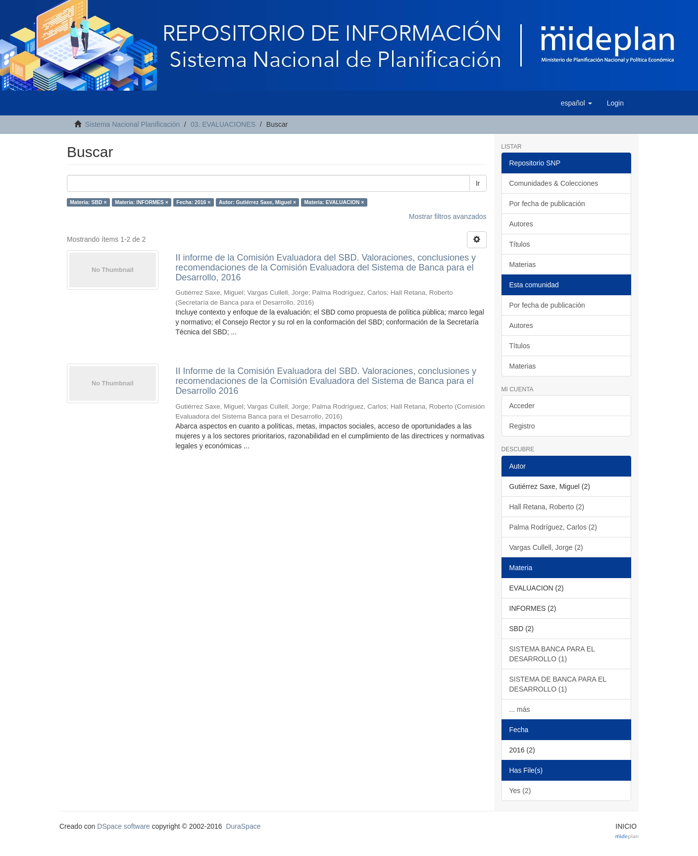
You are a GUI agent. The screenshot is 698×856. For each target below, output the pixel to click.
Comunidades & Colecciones (553, 183)
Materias (522, 264)
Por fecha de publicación (547, 204)
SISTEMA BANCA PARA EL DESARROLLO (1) (552, 654)
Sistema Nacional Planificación (132, 124)
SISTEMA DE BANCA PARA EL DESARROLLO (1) (558, 684)
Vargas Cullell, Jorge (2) (546, 547)
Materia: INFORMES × (141, 202)
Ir (478, 183)
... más (519, 709)
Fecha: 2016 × (193, 202)
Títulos (519, 244)
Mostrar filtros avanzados (447, 216)
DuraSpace (243, 826)
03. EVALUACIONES (223, 124)
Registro (522, 426)
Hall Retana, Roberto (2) (547, 507)
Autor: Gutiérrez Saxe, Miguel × (257, 202)
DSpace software (123, 826)
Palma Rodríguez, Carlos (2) (553, 527)
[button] (576, 103)
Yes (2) (520, 791)
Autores (521, 224)
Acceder (522, 406)
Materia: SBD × (88, 202)
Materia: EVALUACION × (334, 202)
